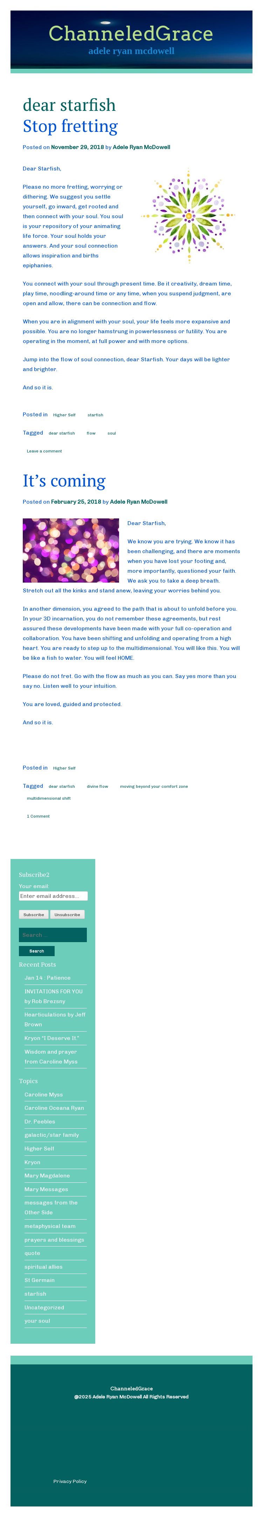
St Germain (40, 1280)
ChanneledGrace (131, 33)
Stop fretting (70, 125)
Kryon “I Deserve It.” (52, 1038)
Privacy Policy (69, 1481)
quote (32, 1253)
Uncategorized (44, 1307)
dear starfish (62, 433)
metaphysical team (50, 1226)
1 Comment (38, 816)
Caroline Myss (44, 1094)
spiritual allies (44, 1266)
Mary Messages (46, 1189)
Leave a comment (44, 451)
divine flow (97, 786)
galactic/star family (52, 1135)
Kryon (32, 1162)
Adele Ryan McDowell (141, 147)
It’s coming (64, 480)
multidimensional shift (49, 798)
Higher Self (64, 414)
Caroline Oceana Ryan (54, 1108)
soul (112, 433)
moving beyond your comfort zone (154, 786)
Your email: (34, 886)
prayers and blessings (54, 1239)
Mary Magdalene (47, 1175)
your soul (37, 1320)
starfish (95, 414)
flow (91, 433)
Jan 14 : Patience (48, 977)
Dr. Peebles (40, 1121)
